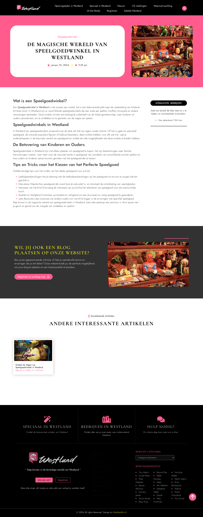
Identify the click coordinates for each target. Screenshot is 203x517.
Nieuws (121, 5)
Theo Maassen (139, 480)
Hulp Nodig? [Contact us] (161, 426)
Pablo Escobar (158, 477)
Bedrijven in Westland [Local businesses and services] (106, 426)
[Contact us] (161, 419)
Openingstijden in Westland (69, 5)
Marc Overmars (158, 500)
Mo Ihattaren (162, 485)
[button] (184, 8)
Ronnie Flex (162, 472)
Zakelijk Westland (132, 10)
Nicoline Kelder (177, 474)
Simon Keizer (144, 498)
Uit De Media (93, 10)
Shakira (178, 488)
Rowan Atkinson (140, 487)
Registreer (112, 10)
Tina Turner (179, 498)
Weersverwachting (163, 5)
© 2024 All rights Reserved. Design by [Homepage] (101, 512)
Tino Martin (144, 472)
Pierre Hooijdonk (176, 493)
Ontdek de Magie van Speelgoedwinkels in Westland (29, 366)
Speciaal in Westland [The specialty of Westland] (47, 426)
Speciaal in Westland (100, 5)
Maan (159, 482)
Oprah (159, 495)
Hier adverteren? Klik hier (170, 120)
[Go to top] (192, 496)
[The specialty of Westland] (47, 419)
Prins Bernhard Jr (176, 484)
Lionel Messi (144, 475)
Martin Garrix (180, 478)
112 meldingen (139, 5)
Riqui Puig (143, 501)
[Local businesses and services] (106, 419)
